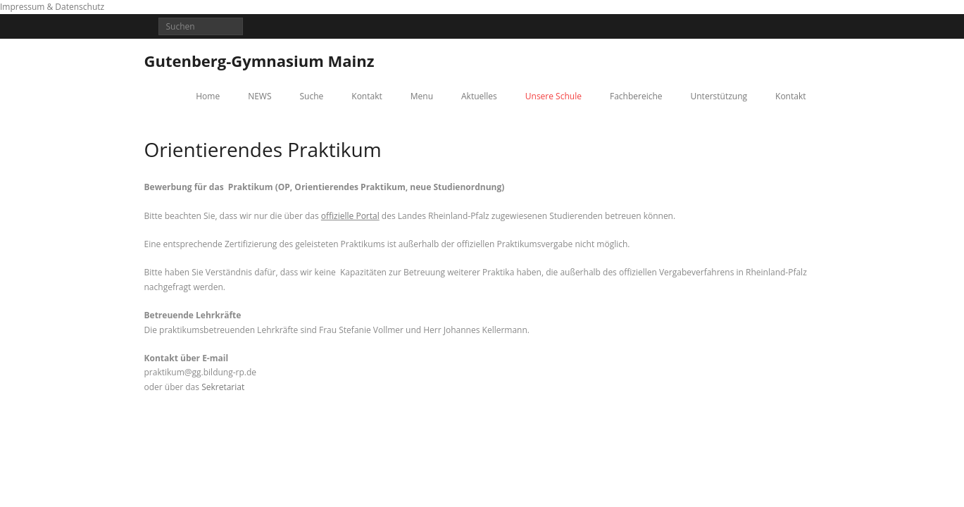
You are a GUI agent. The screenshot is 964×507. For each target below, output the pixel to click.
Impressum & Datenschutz (52, 7)
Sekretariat (222, 387)
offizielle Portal (350, 216)
